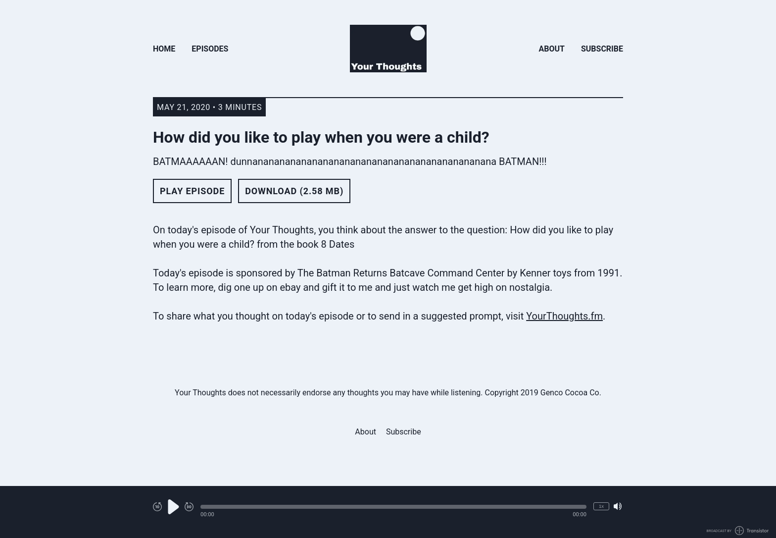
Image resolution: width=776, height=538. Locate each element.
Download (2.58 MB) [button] (294, 191)
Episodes (210, 49)
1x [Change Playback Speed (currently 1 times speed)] (601, 506)
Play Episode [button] (192, 191)
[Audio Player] (388, 512)
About (552, 49)
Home (164, 49)
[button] (393, 507)
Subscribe (602, 49)
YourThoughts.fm (564, 316)
